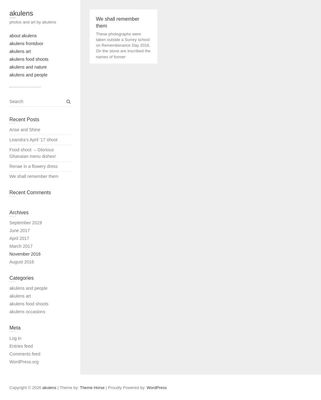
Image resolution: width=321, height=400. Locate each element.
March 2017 (21, 246)
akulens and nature (28, 67)
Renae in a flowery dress (34, 166)
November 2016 (25, 254)
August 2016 (21, 261)
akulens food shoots (29, 59)
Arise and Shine (24, 129)
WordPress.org (24, 361)
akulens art (20, 51)
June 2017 (19, 230)
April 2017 (19, 238)
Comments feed (24, 353)
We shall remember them (34, 176)
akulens (21, 13)
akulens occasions (27, 311)
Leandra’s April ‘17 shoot (33, 139)
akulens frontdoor (26, 43)
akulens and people (28, 74)
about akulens (23, 35)
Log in (15, 338)
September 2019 (25, 222)
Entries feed (21, 346)
